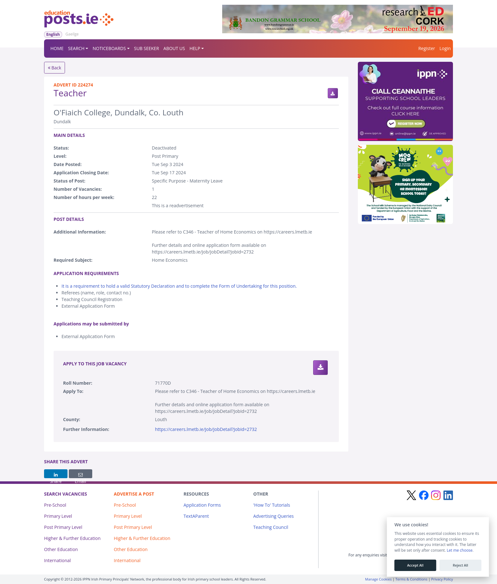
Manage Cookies (378, 579)
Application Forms (202, 505)
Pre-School (55, 505)
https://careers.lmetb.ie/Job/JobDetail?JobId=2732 (206, 429)
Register (426, 48)
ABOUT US (174, 48)
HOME (57, 48)
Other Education (61, 549)
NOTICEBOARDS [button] (109, 48)
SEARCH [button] (76, 48)
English (53, 34)
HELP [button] (195, 48)
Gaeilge (72, 34)
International (57, 560)
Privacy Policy (442, 579)
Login (445, 48)
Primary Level (58, 516)
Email (80, 475)
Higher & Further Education (72, 538)
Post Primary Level (63, 527)
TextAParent (196, 516)
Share (56, 475)
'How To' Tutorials (271, 505)
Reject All (460, 565)
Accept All (415, 565)
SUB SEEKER (146, 48)
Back (54, 68)
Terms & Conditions (412, 579)
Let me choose (459, 550)
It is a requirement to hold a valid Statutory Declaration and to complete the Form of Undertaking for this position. (179, 286)
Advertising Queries (273, 516)
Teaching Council (270, 527)
